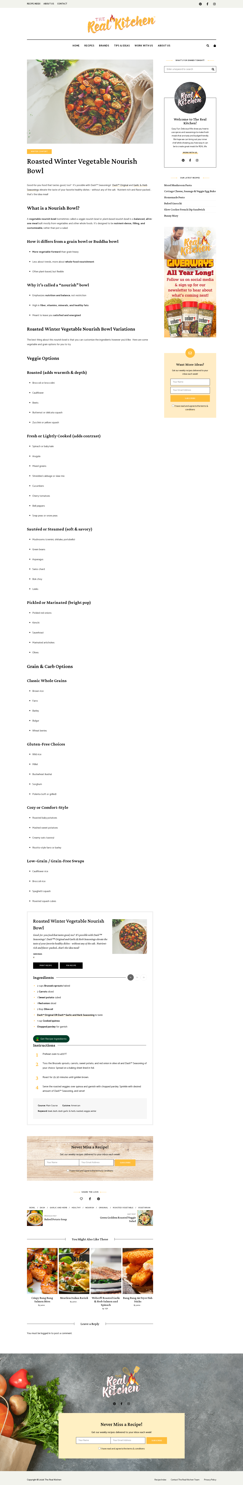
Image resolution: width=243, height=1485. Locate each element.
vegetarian (144, 1207)
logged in (46, 1330)
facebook (207, 4)
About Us (49, 4)
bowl (32, 1207)
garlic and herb (58, 1207)
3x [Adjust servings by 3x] (144, 977)
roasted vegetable (123, 1207)
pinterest (200, 4)
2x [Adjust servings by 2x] (137, 977)
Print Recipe (46, 965)
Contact (62, 4)
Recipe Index (34, 4)
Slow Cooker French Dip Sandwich (184, 209)
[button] (51, 1038)
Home (76, 46)
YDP (106, 1305)
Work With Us (144, 46)
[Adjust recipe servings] (33, 957)
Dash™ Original (120, 185)
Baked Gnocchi (173, 203)
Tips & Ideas (122, 46)
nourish (89, 1207)
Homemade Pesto (174, 197)
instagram (214, 4)
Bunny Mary (171, 215)
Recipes (89, 46)
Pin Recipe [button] (71, 965)
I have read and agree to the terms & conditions (91, 1171)
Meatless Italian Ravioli (74, 1297)
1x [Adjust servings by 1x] (130, 977)
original (103, 1207)
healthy (76, 1207)
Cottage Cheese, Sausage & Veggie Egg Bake (190, 191)
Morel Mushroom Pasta (178, 185)
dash (42, 1207)
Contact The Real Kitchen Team (185, 1476)
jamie (42, 1305)
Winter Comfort (39, 151)
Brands (104, 46)
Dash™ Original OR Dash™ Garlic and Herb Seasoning (65, 1015)
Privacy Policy (210, 1476)
